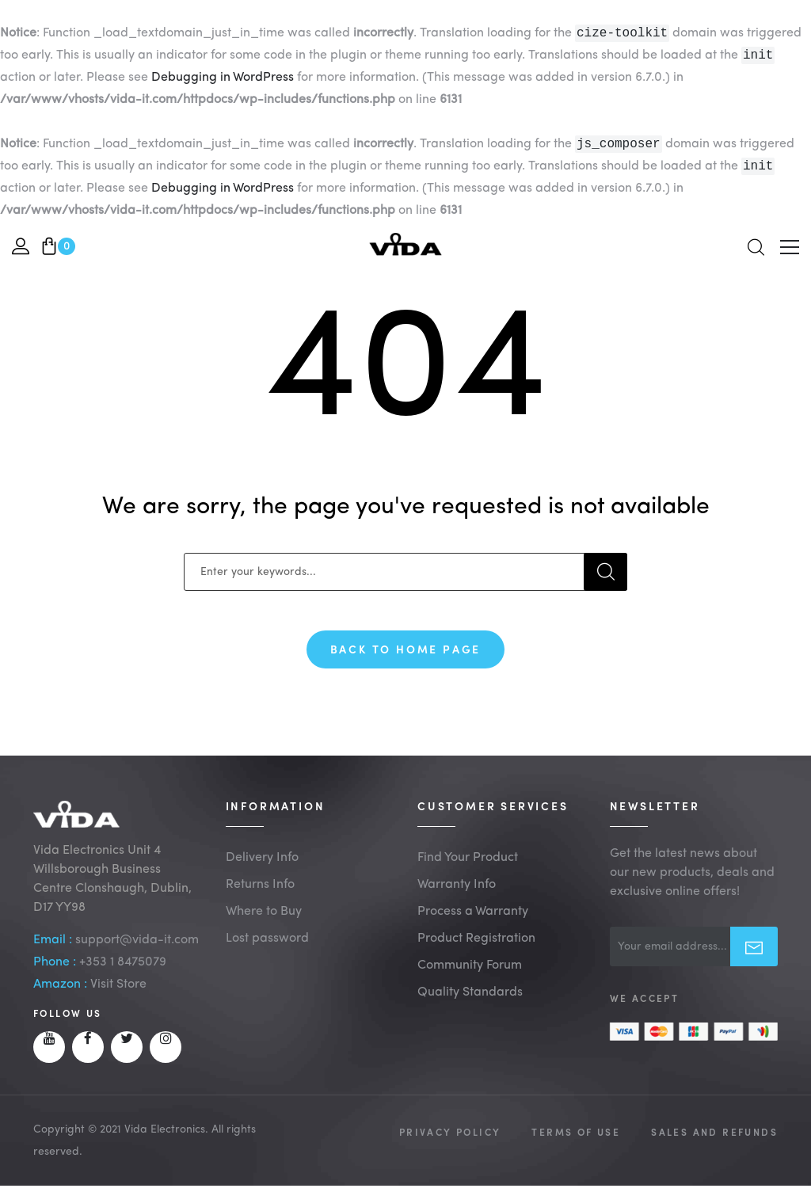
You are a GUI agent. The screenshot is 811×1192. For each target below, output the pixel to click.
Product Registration (476, 952)
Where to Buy (264, 926)
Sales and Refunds (714, 1146)
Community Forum (469, 979)
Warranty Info (456, 899)
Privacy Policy (450, 1146)
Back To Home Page (406, 655)
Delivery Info (262, 872)
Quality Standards (470, 1006)
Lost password (267, 952)
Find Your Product (467, 872)
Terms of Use (575, 1146)
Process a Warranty (472, 926)
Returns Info (260, 899)
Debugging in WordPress (222, 80)
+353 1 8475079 (122, 976)
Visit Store (118, 998)
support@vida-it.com (137, 954)
